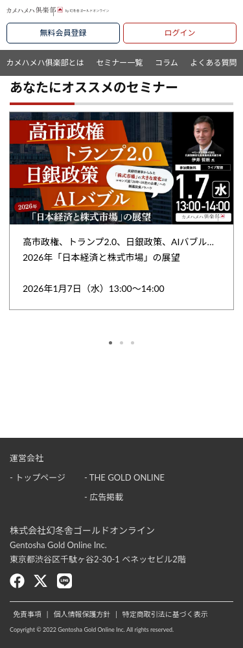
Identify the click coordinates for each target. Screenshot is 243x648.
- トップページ (37, 477)
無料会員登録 (63, 33)
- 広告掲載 (103, 497)
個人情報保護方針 (81, 614)
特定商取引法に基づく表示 (165, 614)
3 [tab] (132, 342)
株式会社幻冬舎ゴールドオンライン (82, 530)
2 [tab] (121, 342)
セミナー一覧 (119, 62)
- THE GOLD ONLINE (124, 477)
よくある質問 (214, 62)
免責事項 (27, 614)
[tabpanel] (121, 210)
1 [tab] (110, 342)
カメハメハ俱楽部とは (45, 62)
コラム (166, 62)
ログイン (179, 33)
